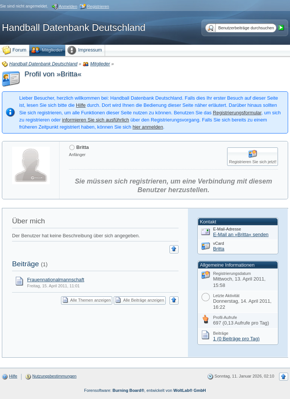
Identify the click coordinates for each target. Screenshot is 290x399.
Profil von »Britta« (52, 74)
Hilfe (81, 105)
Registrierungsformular (237, 112)
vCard (218, 243)
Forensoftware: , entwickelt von (145, 390)
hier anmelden (148, 127)
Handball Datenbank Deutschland (73, 27)
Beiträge (25, 264)
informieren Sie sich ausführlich (95, 120)
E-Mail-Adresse (227, 229)
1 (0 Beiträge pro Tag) (236, 338)
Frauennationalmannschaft (55, 279)
